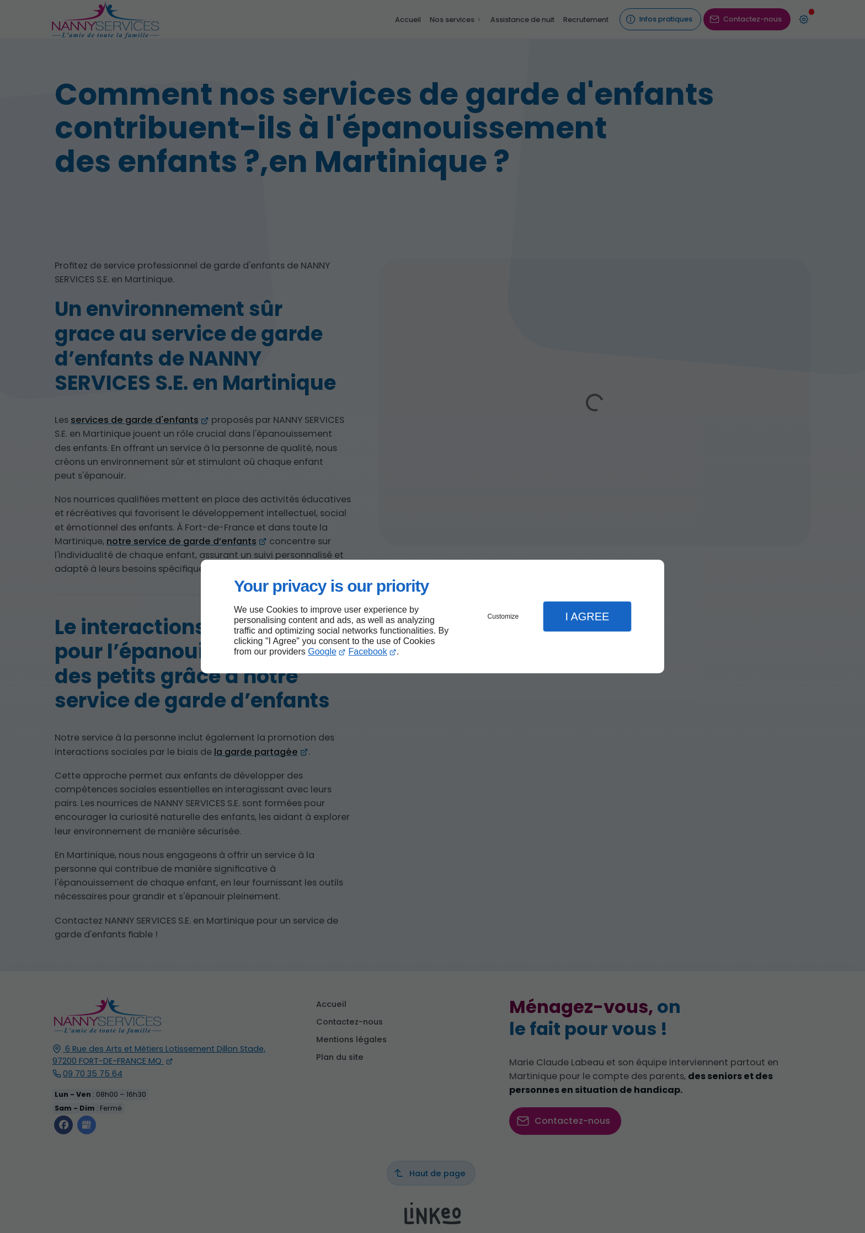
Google (322, 651)
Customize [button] (503, 616)
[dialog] (432, 617)
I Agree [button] (587, 616)
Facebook (368, 651)
